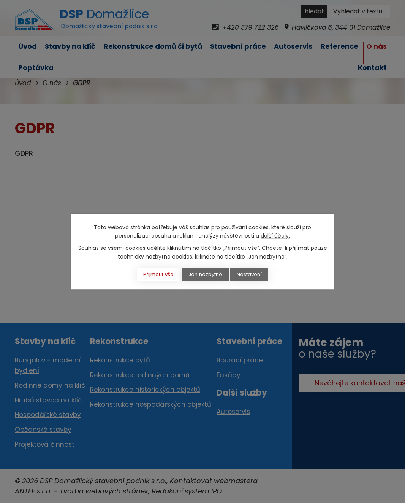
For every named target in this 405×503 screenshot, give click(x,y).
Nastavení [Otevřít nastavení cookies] (254, 274)
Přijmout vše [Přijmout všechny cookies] (154, 274)
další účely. (275, 235)
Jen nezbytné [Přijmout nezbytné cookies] (206, 274)
